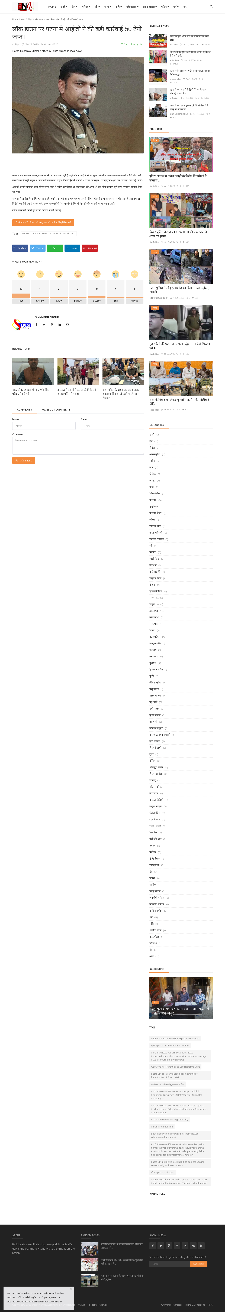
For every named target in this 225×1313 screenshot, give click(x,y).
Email (84, 419)
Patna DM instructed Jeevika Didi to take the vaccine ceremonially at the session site (177, 1160)
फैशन (152, 581)
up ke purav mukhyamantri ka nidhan (170, 1042)
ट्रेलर (151, 751)
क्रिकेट (152, 470)
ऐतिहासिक (154, 855)
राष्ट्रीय (152, 457)
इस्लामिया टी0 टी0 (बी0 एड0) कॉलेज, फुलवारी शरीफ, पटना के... (122, 1259)
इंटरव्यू (152, 777)
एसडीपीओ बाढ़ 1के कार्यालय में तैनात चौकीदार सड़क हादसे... (122, 1243)
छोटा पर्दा (154, 783)
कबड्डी (152, 477)
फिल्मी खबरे (155, 744)
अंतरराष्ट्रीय (154, 451)
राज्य (107, 6)
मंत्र (150, 946)
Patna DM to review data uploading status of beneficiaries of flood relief (174, 1072)
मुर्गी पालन (154, 705)
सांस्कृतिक (154, 862)
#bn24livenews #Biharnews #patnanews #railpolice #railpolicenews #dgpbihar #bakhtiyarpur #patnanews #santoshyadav (179, 1106)
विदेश (152, 444)
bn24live (174, 44)
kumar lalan (175, 79)
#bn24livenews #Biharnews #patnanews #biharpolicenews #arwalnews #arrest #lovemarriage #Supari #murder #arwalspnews (178, 1053)
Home (52, 6)
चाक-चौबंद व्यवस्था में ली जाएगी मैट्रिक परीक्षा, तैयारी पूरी (31, 392)
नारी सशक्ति (155, 568)
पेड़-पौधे (153, 699)
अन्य (185, 6)
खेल (74, 6)
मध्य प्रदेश (154, 614)
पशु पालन (154, 686)
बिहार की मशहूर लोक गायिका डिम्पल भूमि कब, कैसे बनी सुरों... (190, 54)
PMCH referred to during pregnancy (169, 1116)
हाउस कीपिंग (155, 588)
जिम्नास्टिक (154, 490)
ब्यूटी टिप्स (154, 555)
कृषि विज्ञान (154, 712)
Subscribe (198, 1260)
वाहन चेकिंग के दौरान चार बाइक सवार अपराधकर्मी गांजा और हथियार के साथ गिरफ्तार (120, 394)
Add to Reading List (131, 44)
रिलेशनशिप (154, 809)
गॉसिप (152, 757)
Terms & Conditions (195, 1301)
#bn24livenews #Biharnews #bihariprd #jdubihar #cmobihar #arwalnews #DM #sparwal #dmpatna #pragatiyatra (176, 1092)
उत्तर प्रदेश (154, 633)
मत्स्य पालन (155, 692)
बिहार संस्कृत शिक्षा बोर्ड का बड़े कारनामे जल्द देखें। (189, 38)
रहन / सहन (154, 816)
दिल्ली (152, 627)
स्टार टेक (153, 790)
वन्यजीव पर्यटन (156, 901)
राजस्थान (153, 620)
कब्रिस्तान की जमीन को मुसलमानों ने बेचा (167, 1081)
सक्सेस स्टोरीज (156, 536)
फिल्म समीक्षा (156, 770)
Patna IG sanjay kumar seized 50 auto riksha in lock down (50, 233)
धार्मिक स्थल (155, 927)
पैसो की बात (155, 835)
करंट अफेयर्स (155, 529)
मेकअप (153, 562)
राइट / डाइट (155, 822)
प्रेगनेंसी (152, 549)
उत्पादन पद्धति (156, 725)
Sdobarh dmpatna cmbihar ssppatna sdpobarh (175, 1035)
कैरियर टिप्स (155, 509)
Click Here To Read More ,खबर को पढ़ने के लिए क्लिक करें (43, 222)
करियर (86, 6)
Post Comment (23, 460)
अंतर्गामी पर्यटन (156, 894)
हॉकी (151, 483)
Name (15, 419)
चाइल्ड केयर (155, 575)
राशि (151, 920)
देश (151, 438)
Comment (18, 434)
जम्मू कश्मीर (155, 640)
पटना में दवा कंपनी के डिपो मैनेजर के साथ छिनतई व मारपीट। (188, 88)
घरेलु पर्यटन (154, 888)
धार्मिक (152, 881)
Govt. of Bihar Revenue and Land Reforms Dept (175, 1063)
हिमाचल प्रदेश (156, 666)
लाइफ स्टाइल (150, 6)
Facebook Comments (57, 409)
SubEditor (174, 60)
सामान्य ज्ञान (155, 523)
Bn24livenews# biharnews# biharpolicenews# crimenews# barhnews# (174, 1132)
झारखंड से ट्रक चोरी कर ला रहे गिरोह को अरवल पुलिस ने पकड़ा (76, 392)
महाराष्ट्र (152, 646)
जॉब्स (152, 516)
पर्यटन (165, 6)
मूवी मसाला (132, 6)
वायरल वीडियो (156, 796)
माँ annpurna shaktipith (162, 1169)
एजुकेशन (153, 503)
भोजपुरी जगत (156, 764)
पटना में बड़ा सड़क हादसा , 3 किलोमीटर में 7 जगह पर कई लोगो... (189, 104)
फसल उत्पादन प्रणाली (159, 731)
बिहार (30, 19)
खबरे (63, 6)
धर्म (176, 6)
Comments (25, 409)
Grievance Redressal (171, 1301)
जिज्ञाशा (153, 940)
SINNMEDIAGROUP (47, 317)
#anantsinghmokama (162, 1123)
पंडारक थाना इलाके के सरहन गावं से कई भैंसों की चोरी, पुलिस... (122, 1274)
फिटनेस (153, 829)
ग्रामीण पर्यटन (155, 907)
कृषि (118, 6)
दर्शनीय (152, 848)
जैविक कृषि (155, 679)
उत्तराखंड (153, 653)
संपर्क (210, 1301)
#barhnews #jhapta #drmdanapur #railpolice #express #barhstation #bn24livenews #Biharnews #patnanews (179, 1178)
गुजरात (152, 659)
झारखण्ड (153, 607)
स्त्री (97, 6)
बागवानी (153, 718)
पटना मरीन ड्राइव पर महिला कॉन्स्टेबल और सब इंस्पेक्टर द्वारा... (190, 72)
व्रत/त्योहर (154, 933)
